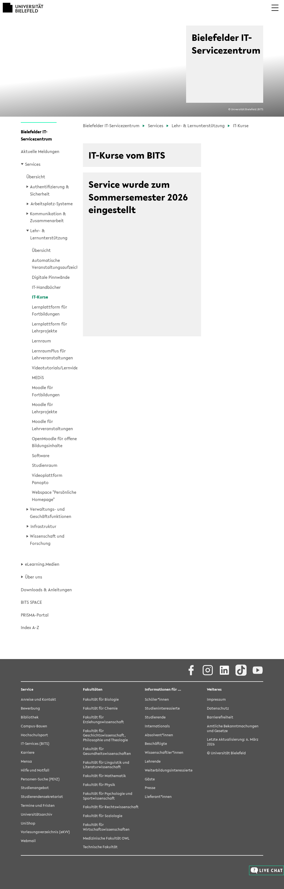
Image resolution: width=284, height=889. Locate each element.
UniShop (28, 823)
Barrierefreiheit (220, 717)
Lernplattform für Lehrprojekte (49, 327)
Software (40, 455)
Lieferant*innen (158, 797)
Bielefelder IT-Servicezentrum (36, 135)
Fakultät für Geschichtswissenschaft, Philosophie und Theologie (105, 736)
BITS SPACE (31, 602)
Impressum (216, 699)
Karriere (27, 752)
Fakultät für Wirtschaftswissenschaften (106, 827)
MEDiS (38, 377)
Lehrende (153, 761)
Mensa (26, 761)
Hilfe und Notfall (35, 770)
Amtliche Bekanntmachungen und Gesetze (232, 728)
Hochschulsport (34, 735)
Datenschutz (218, 708)
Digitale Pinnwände (51, 277)
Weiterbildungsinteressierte (168, 770)
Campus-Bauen (34, 726)
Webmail (28, 841)
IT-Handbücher (46, 287)
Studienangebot (35, 788)
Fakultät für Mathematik (104, 776)
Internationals (157, 726)
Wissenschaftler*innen (164, 752)
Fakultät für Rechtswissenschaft (111, 807)
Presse (150, 788)
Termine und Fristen (38, 805)
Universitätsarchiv (36, 814)
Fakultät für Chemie (100, 708)
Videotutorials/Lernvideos (54, 368)
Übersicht (35, 177)
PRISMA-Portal (35, 615)
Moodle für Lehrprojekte (44, 408)
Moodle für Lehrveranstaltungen (52, 425)
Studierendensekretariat (42, 797)
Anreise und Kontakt (38, 699)
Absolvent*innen (159, 735)
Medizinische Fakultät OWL (106, 838)
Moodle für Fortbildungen (46, 391)
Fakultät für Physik (99, 785)
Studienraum (44, 465)
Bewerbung (30, 708)
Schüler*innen (157, 699)
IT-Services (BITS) (35, 744)
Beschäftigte (156, 744)
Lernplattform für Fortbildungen (49, 310)
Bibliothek (30, 717)
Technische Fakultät (100, 847)
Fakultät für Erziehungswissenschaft (103, 720)
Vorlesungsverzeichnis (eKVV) (45, 832)
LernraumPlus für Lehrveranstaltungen (52, 354)
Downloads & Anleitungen (46, 590)
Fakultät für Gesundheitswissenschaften (107, 751)
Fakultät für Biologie (101, 699)
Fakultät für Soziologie (102, 816)
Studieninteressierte (162, 708)
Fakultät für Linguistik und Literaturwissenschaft (106, 765)
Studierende (155, 717)
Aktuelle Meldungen (40, 151)
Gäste (150, 779)
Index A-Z (30, 627)
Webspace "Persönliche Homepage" (54, 495)
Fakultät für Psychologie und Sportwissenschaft (107, 796)
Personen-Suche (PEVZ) (40, 779)
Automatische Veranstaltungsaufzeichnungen (54, 264)
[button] (275, 12)
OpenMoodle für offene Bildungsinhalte (54, 442)
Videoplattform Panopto (47, 478)
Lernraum (41, 341)
